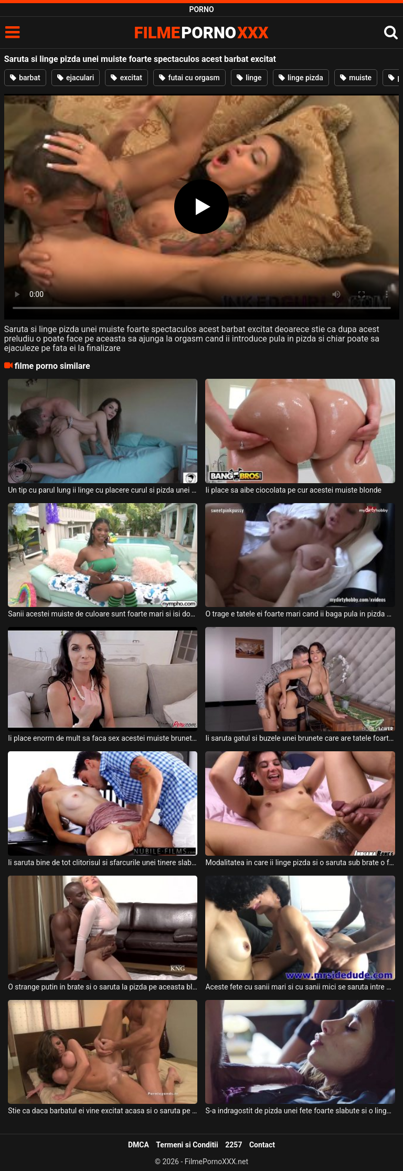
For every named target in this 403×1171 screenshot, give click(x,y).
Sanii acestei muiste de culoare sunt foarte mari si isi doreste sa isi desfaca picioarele (102, 614)
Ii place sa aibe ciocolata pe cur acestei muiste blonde (293, 490)
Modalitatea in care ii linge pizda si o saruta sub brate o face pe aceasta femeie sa (300, 862)
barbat (25, 77)
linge (249, 77)
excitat (126, 77)
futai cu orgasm (189, 77)
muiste (356, 77)
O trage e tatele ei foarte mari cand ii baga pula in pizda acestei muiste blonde (300, 614)
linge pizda (301, 77)
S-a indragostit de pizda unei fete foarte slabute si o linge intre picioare (300, 1110)
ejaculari (75, 77)
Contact (262, 1145)
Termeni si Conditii (187, 1145)
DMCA (138, 1145)
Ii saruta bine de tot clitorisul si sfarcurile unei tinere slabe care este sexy (102, 862)
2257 (233, 1145)
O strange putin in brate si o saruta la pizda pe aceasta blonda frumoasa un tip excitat (102, 987)
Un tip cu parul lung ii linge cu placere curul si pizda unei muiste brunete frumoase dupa (102, 490)
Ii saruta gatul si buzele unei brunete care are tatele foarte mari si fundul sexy (300, 738)
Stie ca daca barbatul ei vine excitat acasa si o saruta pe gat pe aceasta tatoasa (102, 1110)
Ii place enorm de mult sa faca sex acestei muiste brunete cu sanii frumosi (102, 738)
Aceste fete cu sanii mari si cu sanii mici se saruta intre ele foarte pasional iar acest (300, 987)
